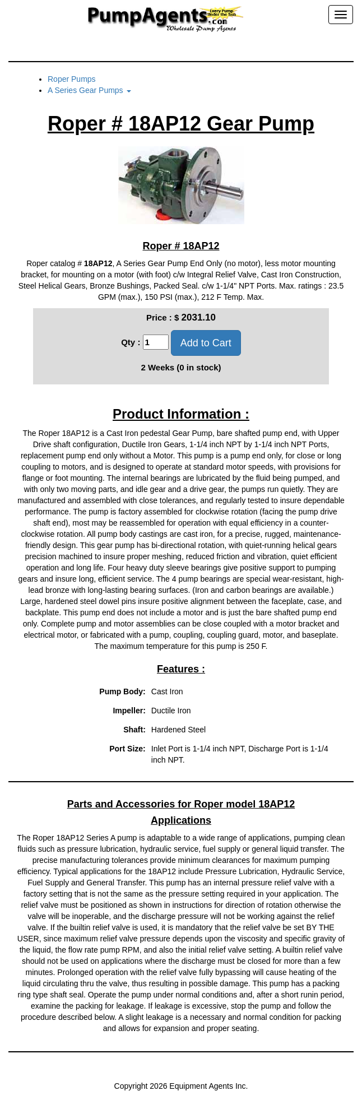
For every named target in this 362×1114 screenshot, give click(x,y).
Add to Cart (205, 343)
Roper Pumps (72, 79)
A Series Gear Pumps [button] (89, 90)
